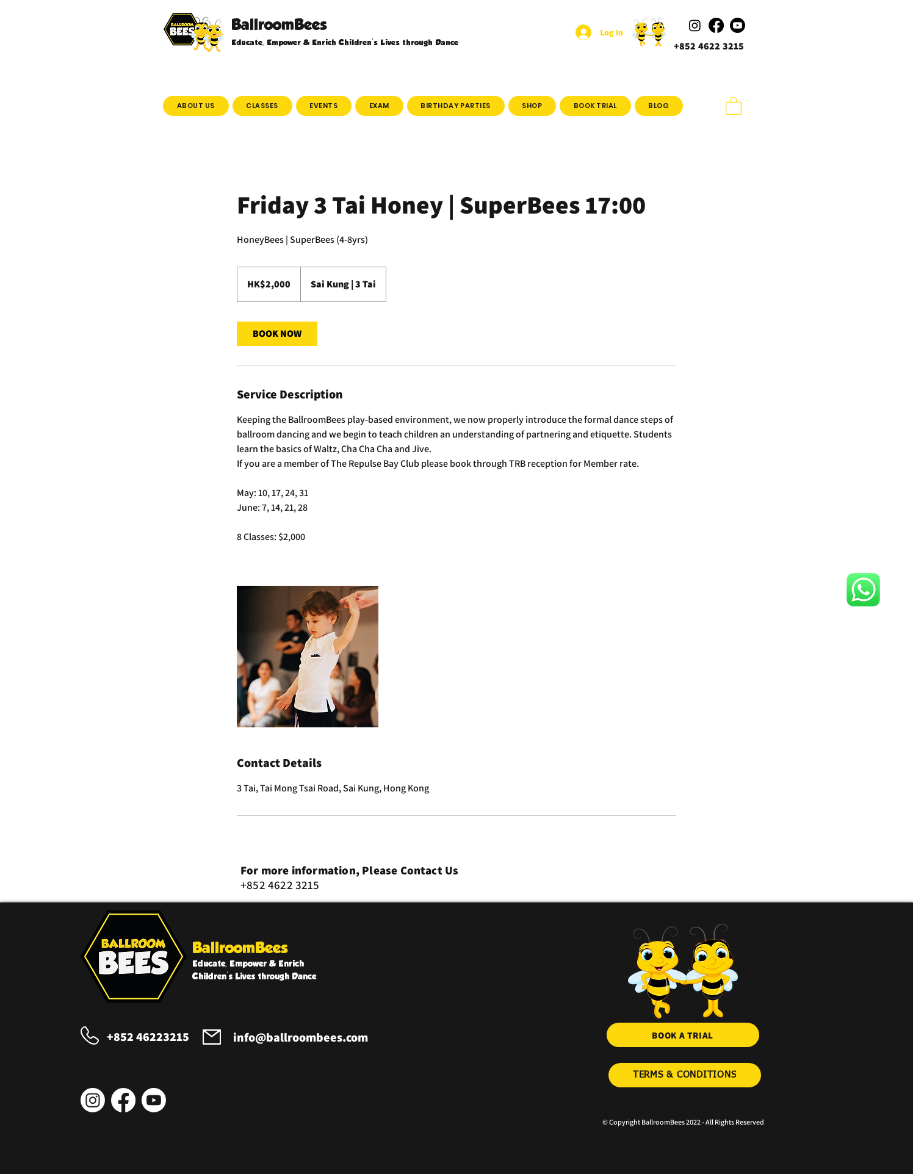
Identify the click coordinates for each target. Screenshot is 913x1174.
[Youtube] (154, 1100)
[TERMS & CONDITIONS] (684, 1075)
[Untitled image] (307, 656)
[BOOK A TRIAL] (683, 1035)
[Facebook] (123, 1100)
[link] (277, 334)
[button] (262, 106)
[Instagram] (93, 1100)
